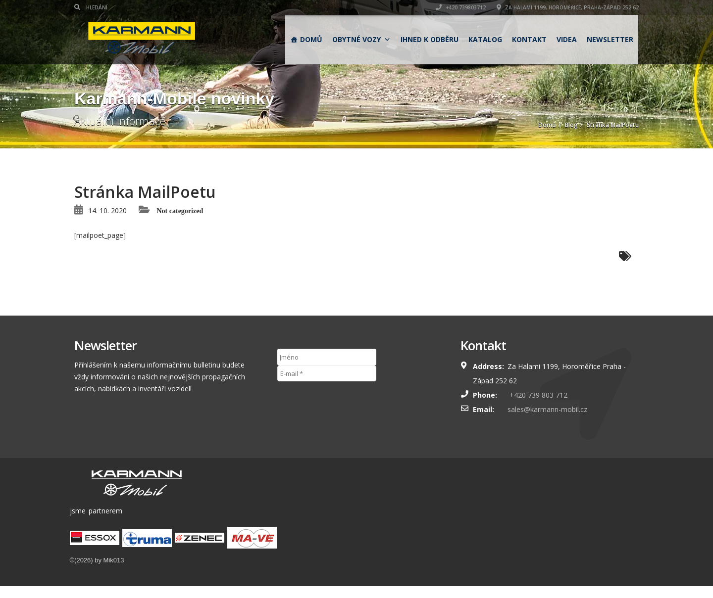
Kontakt (529, 39)
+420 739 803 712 (537, 395)
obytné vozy (361, 39)
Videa (567, 39)
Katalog (485, 39)
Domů (311, 39)
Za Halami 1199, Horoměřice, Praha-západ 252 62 (568, 7)
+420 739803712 (461, 7)
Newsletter (610, 39)
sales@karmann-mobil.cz (547, 409)
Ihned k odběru (429, 39)
